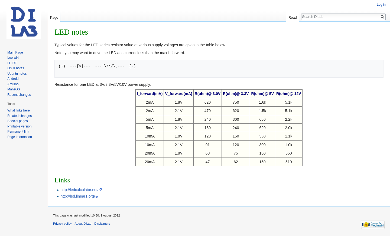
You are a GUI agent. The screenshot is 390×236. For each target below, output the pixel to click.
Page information (19, 137)
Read (292, 17)
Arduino (12, 84)
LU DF (12, 63)
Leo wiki (13, 58)
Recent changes (19, 95)
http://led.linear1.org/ (77, 196)
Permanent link (18, 131)
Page (54, 17)
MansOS (13, 89)
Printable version (19, 126)
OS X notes (15, 68)
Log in (381, 4)
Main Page (15, 52)
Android (12, 79)
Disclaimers (102, 223)
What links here (18, 110)
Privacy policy (62, 223)
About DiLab (83, 223)
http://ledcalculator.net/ (79, 190)
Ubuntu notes (17, 74)
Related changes (19, 116)
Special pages (17, 121)
